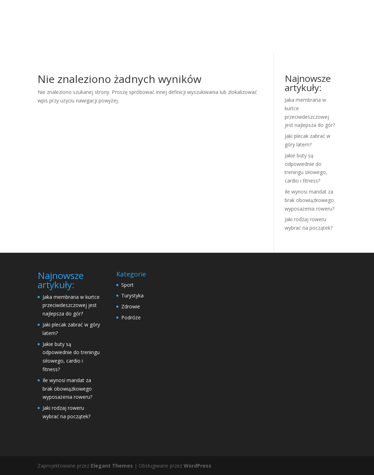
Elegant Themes (112, 465)
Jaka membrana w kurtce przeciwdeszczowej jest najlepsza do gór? (71, 305)
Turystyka (132, 295)
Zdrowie (130, 306)
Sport (127, 284)
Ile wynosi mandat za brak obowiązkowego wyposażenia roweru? (309, 200)
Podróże (131, 317)
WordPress (197, 465)
